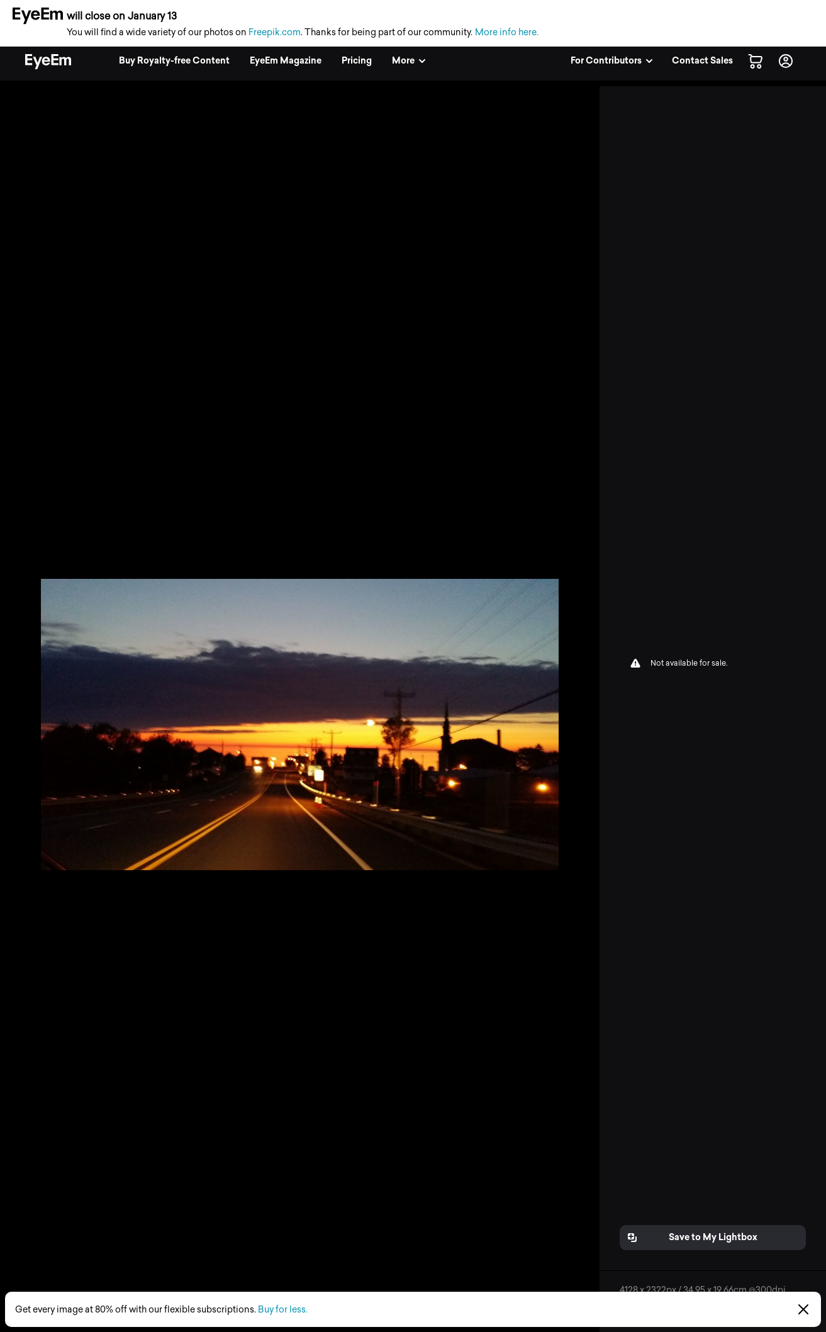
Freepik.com (274, 32)
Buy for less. (283, 1309)
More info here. (507, 32)
